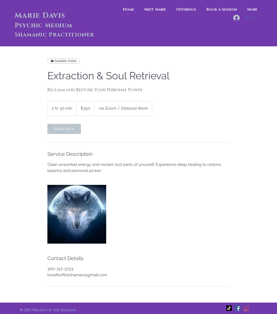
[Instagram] (246, 308)
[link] (64, 129)
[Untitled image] (76, 214)
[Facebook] (238, 308)
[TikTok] (229, 308)
